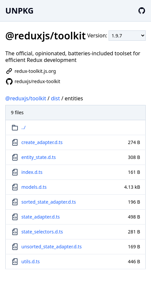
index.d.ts (32, 172)
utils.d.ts (31, 261)
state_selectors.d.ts (42, 231)
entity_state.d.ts (39, 157)
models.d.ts (34, 187)
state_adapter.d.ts (41, 217)
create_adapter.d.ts (42, 142)
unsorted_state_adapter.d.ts (52, 246)
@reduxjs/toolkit (25, 98)
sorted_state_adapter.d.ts (49, 202)
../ (24, 127)
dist (55, 98)
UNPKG (19, 10)
